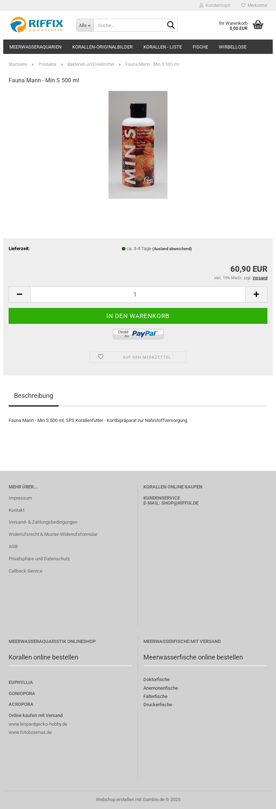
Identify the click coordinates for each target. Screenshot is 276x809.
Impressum (20, 498)
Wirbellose (233, 47)
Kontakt (16, 510)
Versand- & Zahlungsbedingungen (43, 522)
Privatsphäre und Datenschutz (39, 558)
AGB (13, 546)
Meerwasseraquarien (35, 47)
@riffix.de (186, 503)
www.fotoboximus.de (30, 732)
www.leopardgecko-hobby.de (38, 724)
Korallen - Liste (162, 47)
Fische (200, 47)
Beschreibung (33, 395)
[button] (19, 294)
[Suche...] (84, 25)
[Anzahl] (138, 294)
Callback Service (25, 571)
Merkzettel (254, 5)
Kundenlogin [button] (214, 5)
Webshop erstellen (115, 799)
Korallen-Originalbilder (102, 47)
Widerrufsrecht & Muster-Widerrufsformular (53, 534)
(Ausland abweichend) (172, 249)
